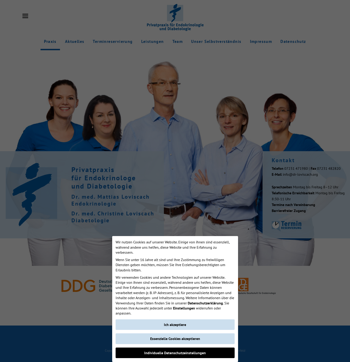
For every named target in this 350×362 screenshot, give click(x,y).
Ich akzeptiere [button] (175, 324)
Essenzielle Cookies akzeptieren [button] (175, 338)
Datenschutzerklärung (205, 303)
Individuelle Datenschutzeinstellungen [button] (175, 353)
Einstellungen (184, 308)
